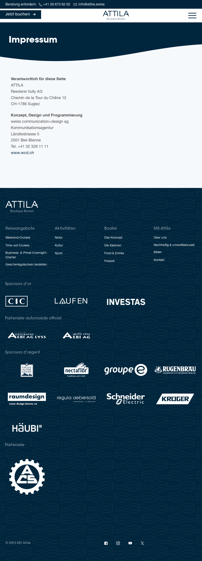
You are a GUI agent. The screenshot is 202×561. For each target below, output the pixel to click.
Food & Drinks (114, 253)
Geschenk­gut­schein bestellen (26, 264)
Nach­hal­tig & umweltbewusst (174, 245)
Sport (58, 253)
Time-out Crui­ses (17, 245)
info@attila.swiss (91, 5)
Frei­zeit (109, 261)
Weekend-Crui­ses (17, 237)
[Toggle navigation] (192, 15)
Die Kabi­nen (112, 245)
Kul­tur (59, 245)
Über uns (160, 237)
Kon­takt (159, 260)
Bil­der (158, 252)
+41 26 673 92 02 (56, 5)
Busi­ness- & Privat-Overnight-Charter (26, 255)
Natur (59, 237)
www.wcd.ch (22, 153)
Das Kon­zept (113, 237)
